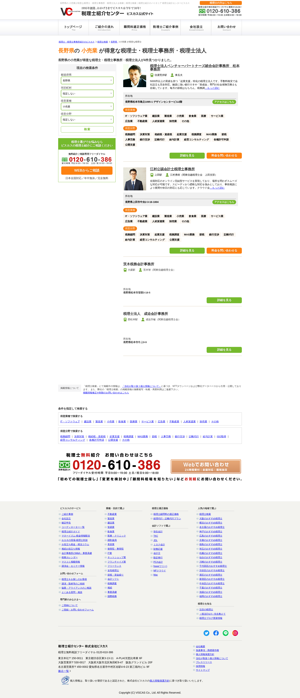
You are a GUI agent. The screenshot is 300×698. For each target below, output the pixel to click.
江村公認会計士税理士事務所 (172, 169)
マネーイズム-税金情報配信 (76, 535)
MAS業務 (143, 436)
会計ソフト (113, 579)
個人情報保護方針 (205, 654)
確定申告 (66, 522)
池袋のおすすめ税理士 (210, 592)
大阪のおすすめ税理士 (210, 518)
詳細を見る (187, 155)
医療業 (133, 421)
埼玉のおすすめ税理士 (210, 548)
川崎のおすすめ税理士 (210, 561)
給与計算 (208, 436)
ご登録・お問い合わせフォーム (78, 609)
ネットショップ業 (117, 557)
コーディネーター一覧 (73, 527)
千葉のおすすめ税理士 (210, 587)
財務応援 (158, 549)
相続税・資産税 (97, 436)
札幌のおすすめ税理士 (210, 553)
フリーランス (114, 566)
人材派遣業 (189, 421)
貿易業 (111, 527)
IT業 (110, 553)
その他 (215, 421)
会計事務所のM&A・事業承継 (77, 553)
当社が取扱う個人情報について (212, 658)
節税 (154, 436)
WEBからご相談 (86, 170)
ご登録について (70, 605)
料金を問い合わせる (224, 155)
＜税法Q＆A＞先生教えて (212, 614)
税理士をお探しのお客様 (74, 579)
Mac (155, 574)
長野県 (114, 42)
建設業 (87, 421)
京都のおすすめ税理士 (210, 540)
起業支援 (115, 436)
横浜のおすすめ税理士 (210, 522)
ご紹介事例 (67, 514)
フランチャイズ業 (117, 561)
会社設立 (66, 518)
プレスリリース (204, 662)
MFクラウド (159, 570)
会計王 (156, 553)
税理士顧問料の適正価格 (166, 514)
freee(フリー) (160, 566)
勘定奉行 (158, 557)
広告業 (161, 421)
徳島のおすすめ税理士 (210, 544)
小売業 (110, 421)
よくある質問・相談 (72, 592)
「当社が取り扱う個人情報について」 (141, 386)
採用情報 (200, 666)
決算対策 (79, 436)
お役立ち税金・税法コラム (75, 544)
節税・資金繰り (116, 574)
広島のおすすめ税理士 (210, 535)
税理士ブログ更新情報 (210, 618)
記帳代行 (194, 436)
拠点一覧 (63, 671)
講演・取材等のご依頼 (73, 583)
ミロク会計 (159, 544)
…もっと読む (212, 88)
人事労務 (166, 436)
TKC (155, 536)
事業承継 (112, 592)
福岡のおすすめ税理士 (210, 596)
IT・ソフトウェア (70, 421)
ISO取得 (221, 436)
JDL (155, 540)
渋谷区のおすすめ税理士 (212, 570)
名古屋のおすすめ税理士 (212, 527)
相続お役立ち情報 (71, 548)
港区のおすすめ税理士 (210, 574)
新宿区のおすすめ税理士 (212, 579)
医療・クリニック (117, 535)
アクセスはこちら (224, 101)
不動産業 (174, 421)
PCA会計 (158, 562)
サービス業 (147, 421)
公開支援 (113, 439)
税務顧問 (65, 436)
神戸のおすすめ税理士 (210, 531)
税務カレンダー (70, 557)
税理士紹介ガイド (71, 531)
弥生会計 (158, 531)
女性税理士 (113, 570)
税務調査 (129, 436)
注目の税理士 (206, 609)
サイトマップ (203, 670)
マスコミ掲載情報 (71, 561)
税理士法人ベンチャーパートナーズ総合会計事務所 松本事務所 (195, 67)
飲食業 (122, 421)
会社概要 (200, 646)
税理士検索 (102, 42)
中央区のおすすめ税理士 (212, 583)
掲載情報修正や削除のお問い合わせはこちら (106, 392)
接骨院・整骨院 (116, 548)
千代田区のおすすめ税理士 (213, 566)
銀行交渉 (180, 436)
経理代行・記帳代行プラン (167, 518)
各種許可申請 (96, 439)
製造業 (99, 421)
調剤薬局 (112, 540)
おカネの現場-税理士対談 (75, 540)
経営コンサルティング (72, 439)
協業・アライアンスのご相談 (76, 588)
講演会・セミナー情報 (73, 566)
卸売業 (203, 421)
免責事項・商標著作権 (207, 650)
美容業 (111, 544)
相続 (110, 587)
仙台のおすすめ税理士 (210, 557)
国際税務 (112, 596)
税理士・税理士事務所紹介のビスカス (77, 42)
